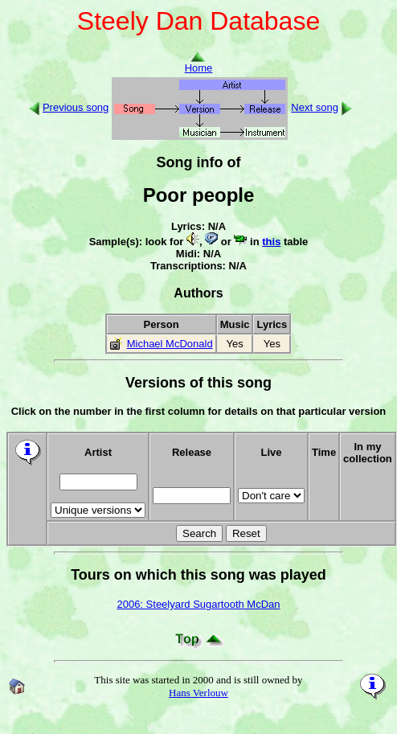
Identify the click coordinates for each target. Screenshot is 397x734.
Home (199, 63)
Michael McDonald (170, 344)
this (271, 242)
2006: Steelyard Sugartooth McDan (198, 604)
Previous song (75, 107)
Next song (314, 107)
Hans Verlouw (198, 693)
